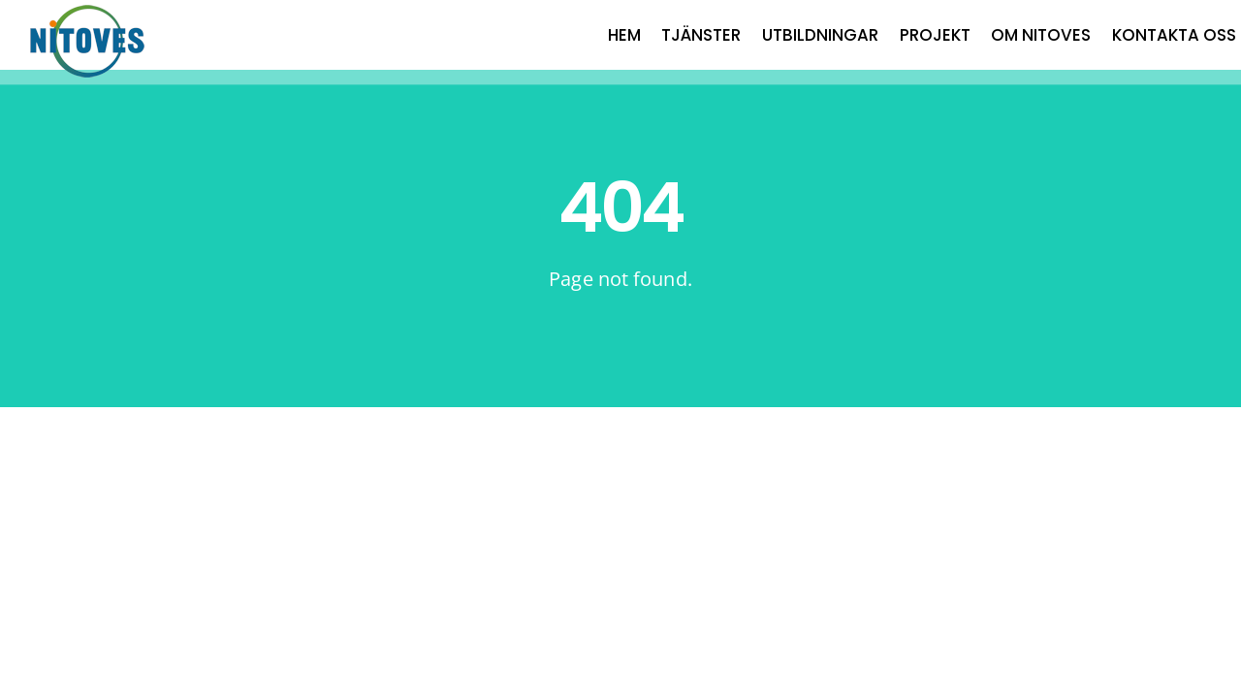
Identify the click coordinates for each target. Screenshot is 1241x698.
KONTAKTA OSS (1174, 35)
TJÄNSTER (701, 35)
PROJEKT (935, 35)
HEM (624, 35)
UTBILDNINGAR (820, 35)
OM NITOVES (1041, 35)
